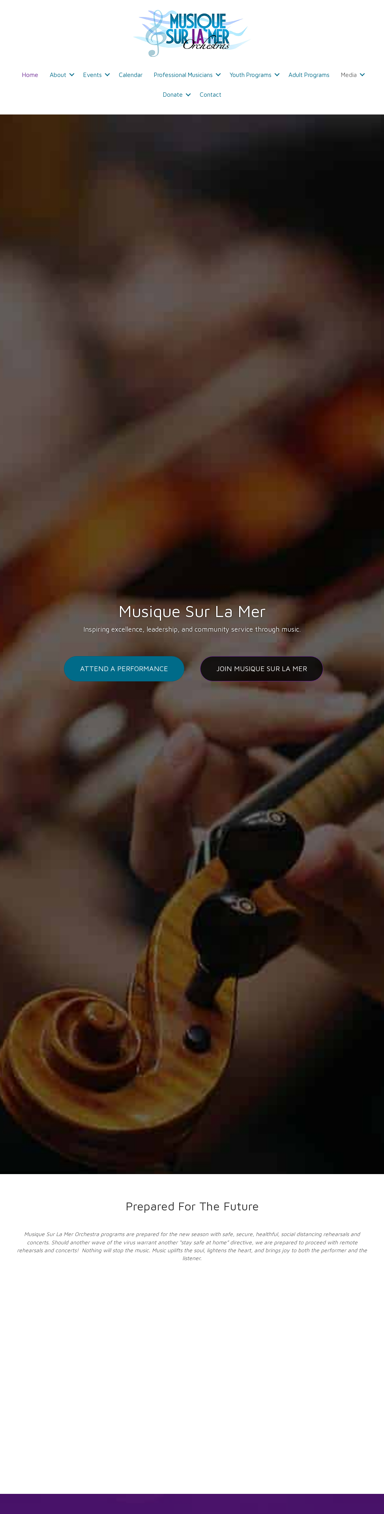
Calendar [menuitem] (130, 74)
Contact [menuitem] (210, 94)
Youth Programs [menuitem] (251, 74)
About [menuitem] (58, 74)
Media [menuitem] (349, 74)
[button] (71, 74)
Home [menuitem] (30, 74)
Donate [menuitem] (173, 94)
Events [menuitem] (92, 74)
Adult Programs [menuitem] (309, 74)
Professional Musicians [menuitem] (183, 74)
